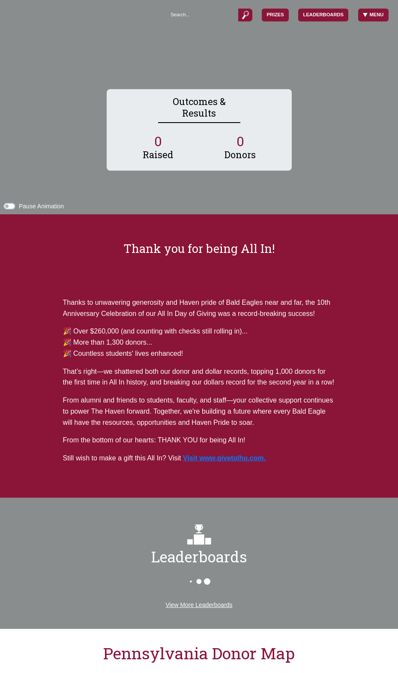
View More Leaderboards (198, 604)
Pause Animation (41, 206)
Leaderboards (323, 14)
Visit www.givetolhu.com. (224, 458)
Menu (373, 15)
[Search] (202, 15)
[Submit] (245, 15)
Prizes (275, 14)
